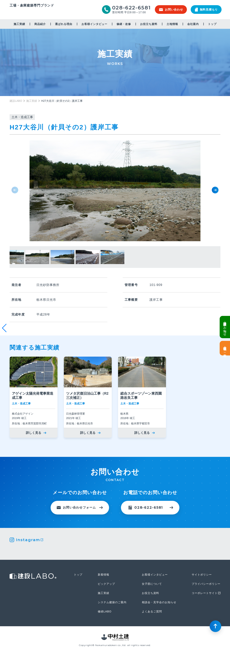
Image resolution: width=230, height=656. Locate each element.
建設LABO (32, 12)
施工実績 (19, 24)
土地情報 (172, 24)
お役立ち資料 (148, 24)
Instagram (28, 540)
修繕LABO (104, 611)
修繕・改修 (124, 24)
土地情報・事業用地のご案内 (225, 348)
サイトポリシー (202, 574)
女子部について (152, 583)
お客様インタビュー (94, 24)
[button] (215, 190)
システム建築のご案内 (112, 602)
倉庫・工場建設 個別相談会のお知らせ (225, 327)
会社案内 (193, 24)
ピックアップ (106, 583)
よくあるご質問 (152, 611)
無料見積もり (206, 10)
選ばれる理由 (63, 24)
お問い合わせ (171, 9)
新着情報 (103, 574)
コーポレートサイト (205, 593)
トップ (212, 24)
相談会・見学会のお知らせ (159, 602)
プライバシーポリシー (206, 583)
